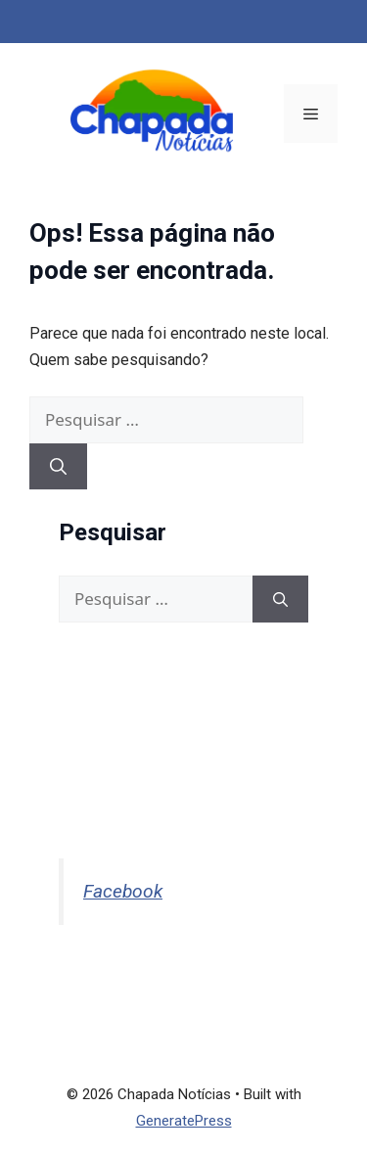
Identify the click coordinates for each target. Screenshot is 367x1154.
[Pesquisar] (58, 466)
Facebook (122, 891)
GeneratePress (184, 1121)
